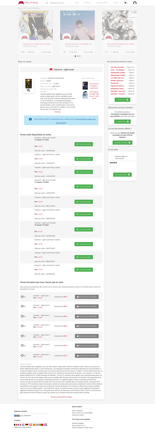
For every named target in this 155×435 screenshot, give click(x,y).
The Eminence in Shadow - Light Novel (94, 86)
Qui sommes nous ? (78, 425)
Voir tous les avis (122, 175)
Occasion (88, 3)
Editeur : (43, 81)
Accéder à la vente (122, 143)
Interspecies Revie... (117, 89)
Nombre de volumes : (47, 89)
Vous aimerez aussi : (88, 78)
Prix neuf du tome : (46, 83)
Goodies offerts (102, 3)
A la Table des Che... (117, 78)
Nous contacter (77, 411)
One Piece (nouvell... (117, 67)
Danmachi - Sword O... (118, 91)
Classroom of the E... (118, 86)
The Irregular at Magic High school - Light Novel (94, 95)
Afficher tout (122, 100)
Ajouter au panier (84, 144)
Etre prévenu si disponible (87, 297)
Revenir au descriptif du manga (61, 397)
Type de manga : (45, 86)
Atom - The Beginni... (118, 70)
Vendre (115, 3)
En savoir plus (122, 122)
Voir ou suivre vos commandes (82, 413)
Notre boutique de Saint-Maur (82, 428)
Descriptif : (44, 92)
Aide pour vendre (78, 415)
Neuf (76, 3)
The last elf (114, 83)
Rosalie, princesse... (117, 81)
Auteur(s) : (43, 78)
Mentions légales (78, 423)
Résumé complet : (26, 364)
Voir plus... (57, 112)
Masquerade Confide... (118, 73)
